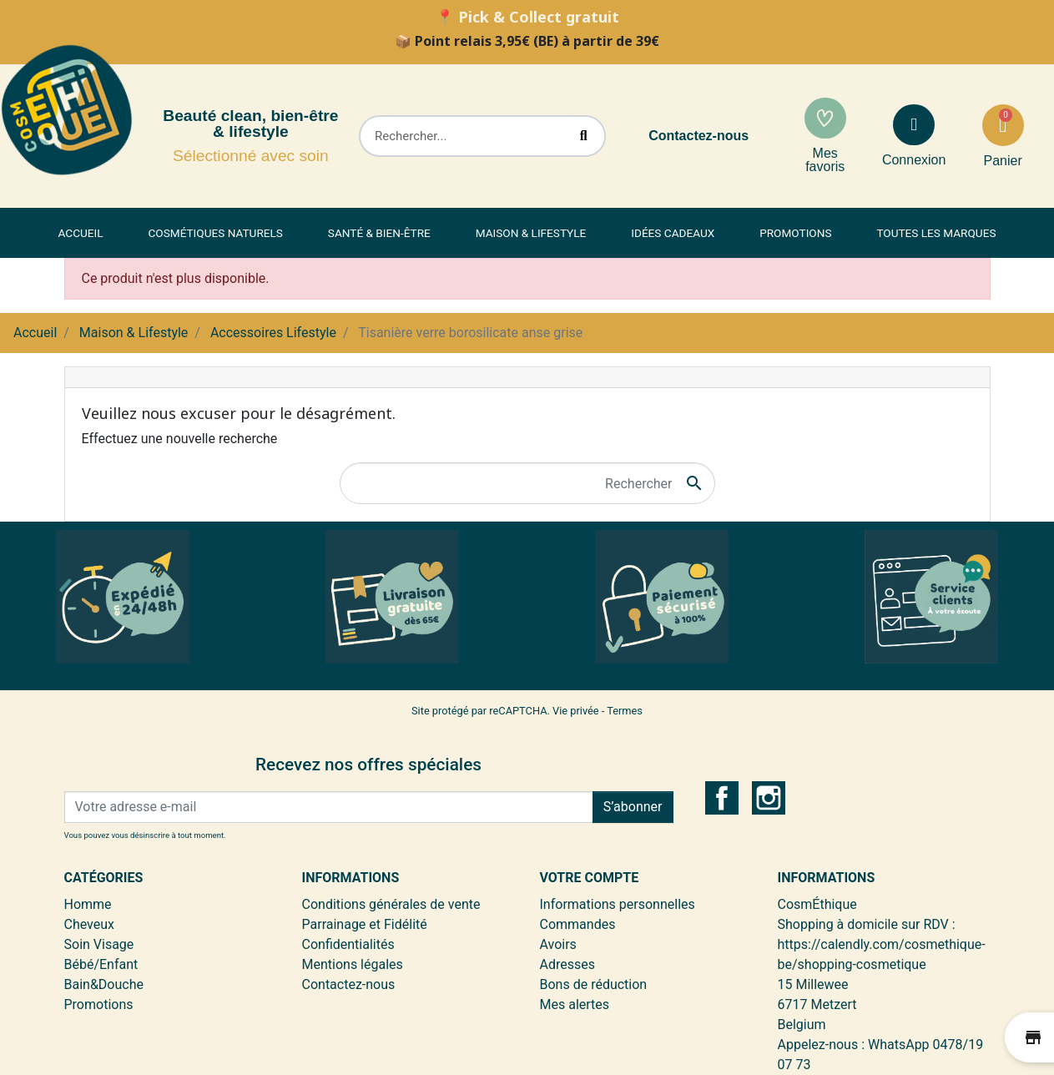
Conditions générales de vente (391, 904)
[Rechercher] (527, 483)
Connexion (914, 160)
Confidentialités (348, 944)
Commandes (578, 924)
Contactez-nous (698, 136)
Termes (625, 710)
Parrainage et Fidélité (364, 924)
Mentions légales (352, 964)
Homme (88, 904)
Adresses (567, 964)
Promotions (99, 1004)
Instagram (768, 798)
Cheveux (89, 924)
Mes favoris (825, 160)
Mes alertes (575, 1004)
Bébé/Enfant (101, 964)
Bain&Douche (104, 984)
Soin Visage (99, 944)
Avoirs (558, 944)
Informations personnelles (617, 904)
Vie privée (575, 710)
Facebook (722, 798)
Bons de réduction (594, 984)
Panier (1002, 161)
